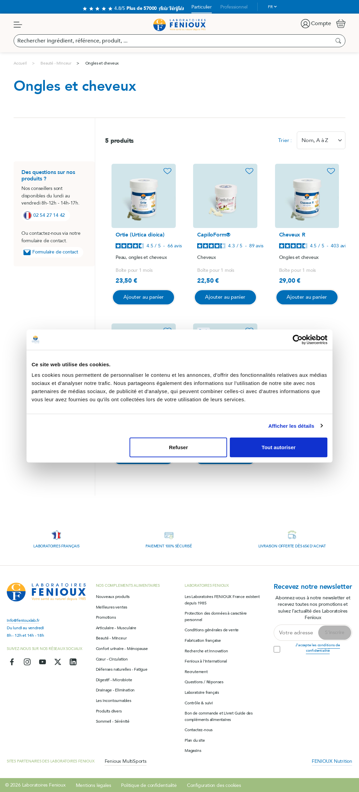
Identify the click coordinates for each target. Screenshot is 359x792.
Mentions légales (93, 784)
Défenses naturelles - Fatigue (122, 669)
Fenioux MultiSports (126, 760)
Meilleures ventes (111, 606)
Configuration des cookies (214, 784)
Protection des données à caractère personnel (216, 616)
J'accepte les (317, 647)
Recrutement (196, 671)
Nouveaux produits (113, 596)
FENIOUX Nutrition (332, 760)
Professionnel (233, 7)
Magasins (193, 750)
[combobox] (321, 140)
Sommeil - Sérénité (113, 720)
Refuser (178, 447)
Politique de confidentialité (148, 784)
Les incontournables (113, 700)
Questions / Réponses (204, 681)
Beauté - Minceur (111, 637)
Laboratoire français (202, 691)
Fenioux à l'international (206, 661)
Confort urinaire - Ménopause (122, 648)
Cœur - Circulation (112, 658)
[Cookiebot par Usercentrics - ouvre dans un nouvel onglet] (297, 339)
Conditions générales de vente (212, 629)
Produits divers (109, 710)
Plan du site (195, 739)
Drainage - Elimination (115, 689)
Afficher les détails (291, 425)
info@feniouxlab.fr (23, 620)
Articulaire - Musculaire (116, 627)
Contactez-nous (198, 729)
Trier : (285, 140)
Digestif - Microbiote (114, 679)
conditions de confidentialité (323, 647)
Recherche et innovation (206, 650)
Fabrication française (203, 640)
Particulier (201, 7)
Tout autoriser (279, 447)
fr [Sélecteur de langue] (270, 7)
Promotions (106, 617)
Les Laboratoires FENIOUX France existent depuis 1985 (222, 599)
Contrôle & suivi (199, 702)
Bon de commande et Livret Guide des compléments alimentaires (219, 716)
